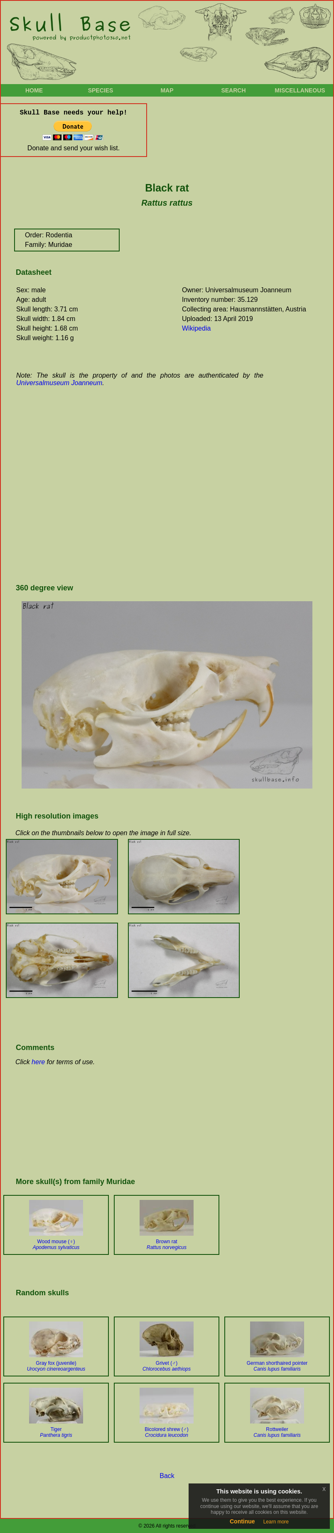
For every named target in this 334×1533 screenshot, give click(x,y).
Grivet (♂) (166, 1366)
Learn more (276, 1522)
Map (166, 90)
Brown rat (167, 1244)
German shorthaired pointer (277, 1366)
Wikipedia (196, 328)
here (38, 1061)
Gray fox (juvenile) (56, 1366)
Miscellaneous (300, 90)
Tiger (56, 1432)
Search (233, 90)
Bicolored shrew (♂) (167, 1432)
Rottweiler (276, 1432)
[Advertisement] (78, 489)
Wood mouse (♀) (56, 1244)
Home (34, 90)
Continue (242, 1521)
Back (167, 1475)
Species (100, 90)
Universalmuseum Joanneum (59, 382)
